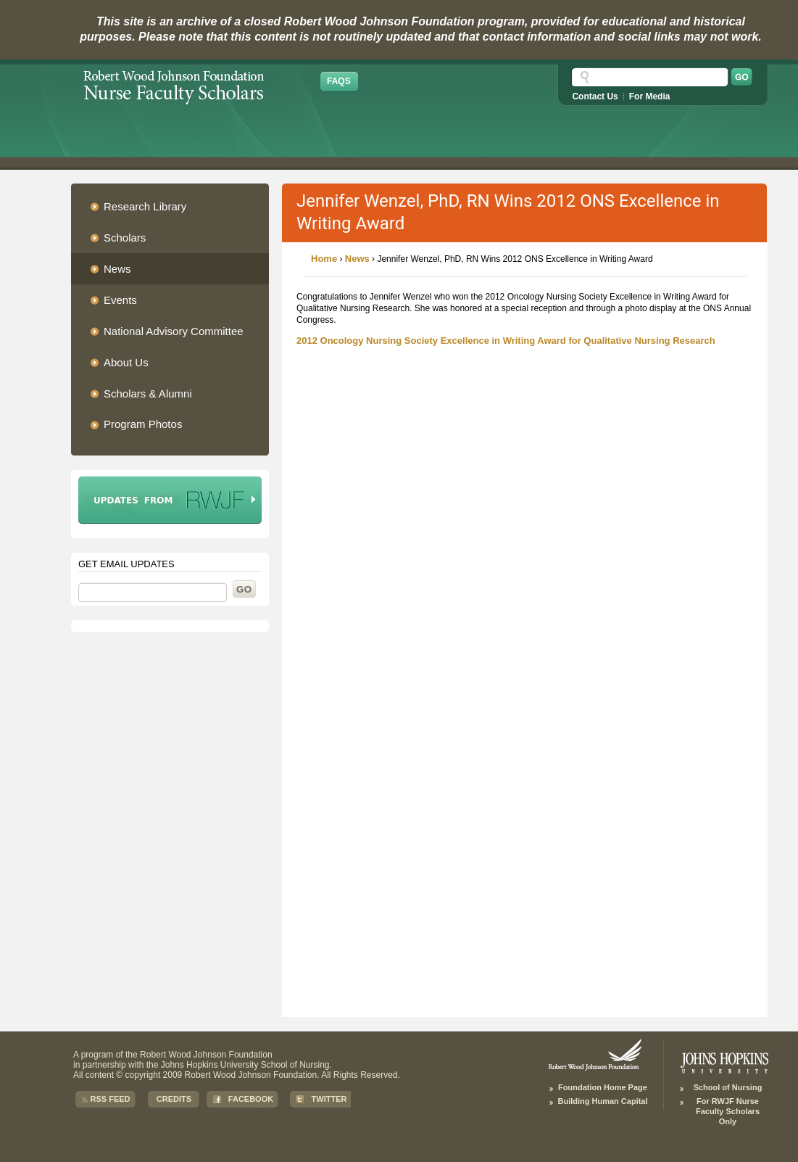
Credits (174, 1099)
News (357, 258)
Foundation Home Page (602, 1087)
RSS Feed (110, 1099)
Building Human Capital (602, 1101)
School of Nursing (728, 1087)
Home (324, 258)
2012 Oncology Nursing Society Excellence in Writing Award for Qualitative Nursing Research (505, 340)
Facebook (250, 1099)
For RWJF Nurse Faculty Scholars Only (728, 1111)
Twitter (329, 1099)
